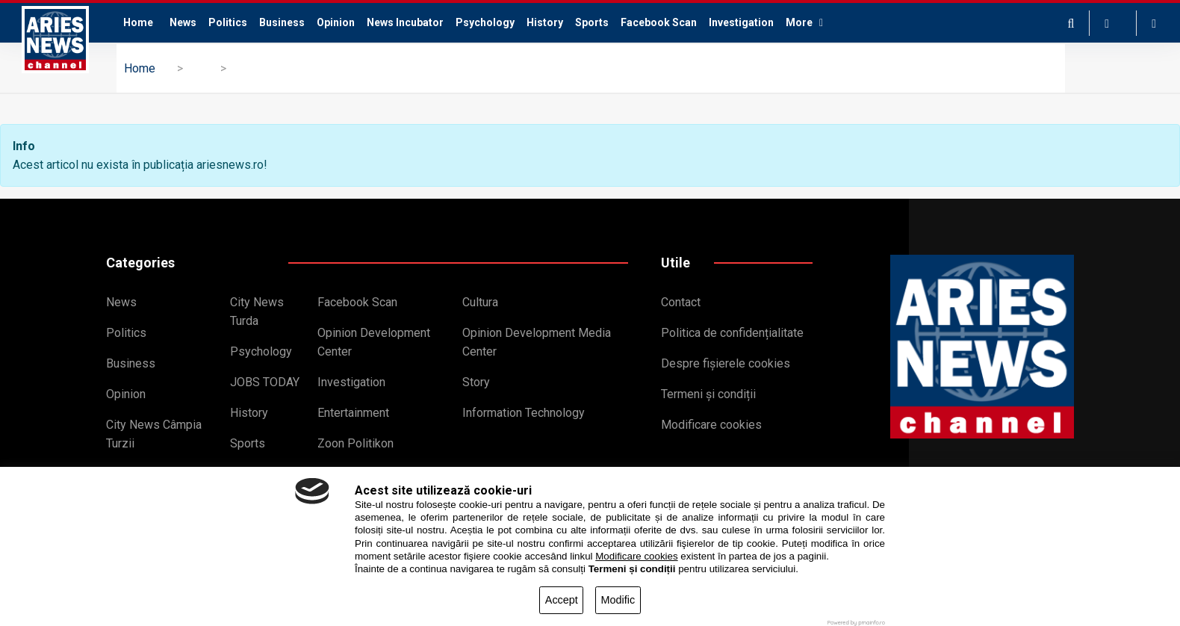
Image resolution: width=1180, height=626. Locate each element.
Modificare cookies (711, 425)
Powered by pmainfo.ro (856, 622)
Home (138, 22)
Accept (561, 600)
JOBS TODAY (264, 382)
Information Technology (523, 413)
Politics (227, 22)
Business (282, 22)
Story (476, 382)
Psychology (485, 22)
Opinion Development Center (373, 342)
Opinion (335, 22)
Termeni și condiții (708, 394)
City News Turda (257, 311)
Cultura (480, 302)
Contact (681, 302)
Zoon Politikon (355, 443)
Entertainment (353, 413)
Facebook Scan (658, 22)
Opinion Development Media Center (536, 342)
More (804, 22)
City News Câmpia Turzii (154, 434)
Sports (592, 22)
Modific (618, 600)
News (183, 22)
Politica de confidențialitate (732, 333)
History (544, 22)
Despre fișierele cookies (725, 363)
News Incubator (405, 22)
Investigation (741, 22)
